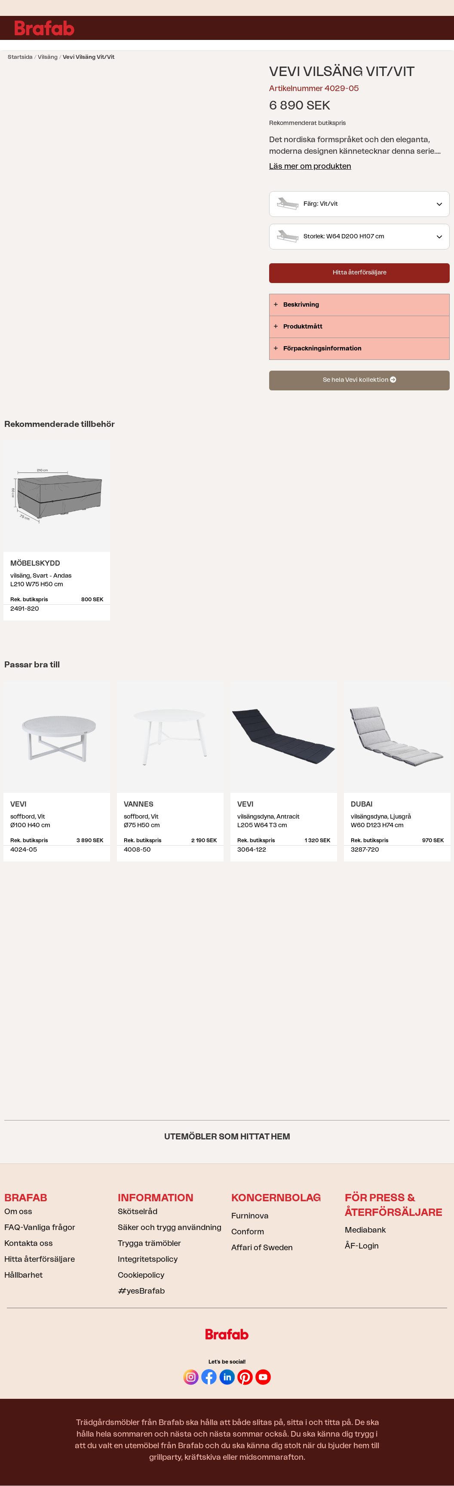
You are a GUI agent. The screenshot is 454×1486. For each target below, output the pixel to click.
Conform (247, 1232)
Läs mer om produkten (310, 166)
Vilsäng (48, 57)
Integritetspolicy (148, 1259)
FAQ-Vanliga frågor (39, 1227)
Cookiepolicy (141, 1275)
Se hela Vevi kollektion (359, 380)
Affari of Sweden (262, 1248)
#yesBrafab (141, 1291)
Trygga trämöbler (149, 1243)
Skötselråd (137, 1211)
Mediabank (365, 1230)
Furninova (250, 1216)
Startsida (20, 57)
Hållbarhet (23, 1275)
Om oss (18, 1211)
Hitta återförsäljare (360, 273)
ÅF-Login (362, 1246)
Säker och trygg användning (169, 1227)
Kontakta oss (28, 1243)
